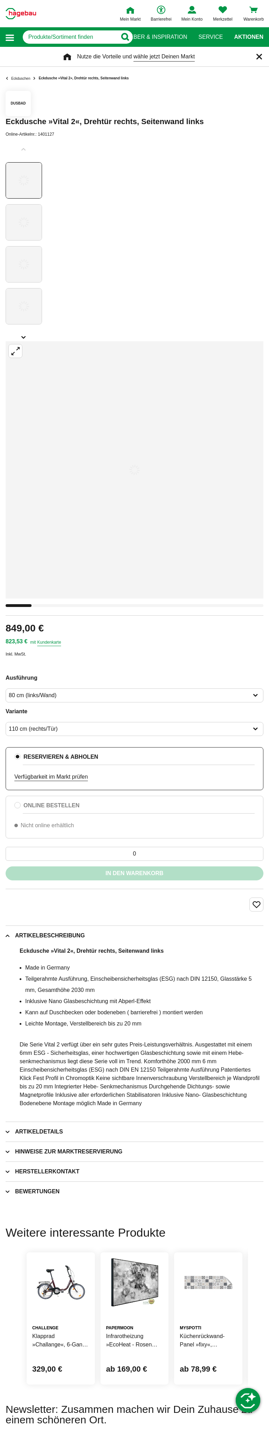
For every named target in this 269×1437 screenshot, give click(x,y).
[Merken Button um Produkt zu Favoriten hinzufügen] (256, 904)
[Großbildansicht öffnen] (134, 470)
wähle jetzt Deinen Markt (164, 56)
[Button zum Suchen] (121, 37)
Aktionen (248, 37)
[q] (66, 37)
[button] (10, 37)
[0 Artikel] (134, 854)
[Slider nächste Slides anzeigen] (24, 335)
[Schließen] (259, 56)
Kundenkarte (49, 642)
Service (210, 37)
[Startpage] (21, 13)
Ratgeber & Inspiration (151, 37)
